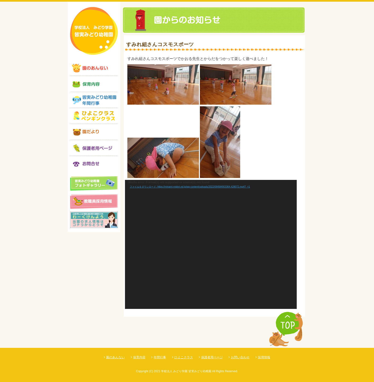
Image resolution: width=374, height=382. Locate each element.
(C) (151, 371)
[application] (211, 244)
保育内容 (139, 357)
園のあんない (115, 357)
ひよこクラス (183, 357)
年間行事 (160, 357)
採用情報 (264, 357)
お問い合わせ (240, 357)
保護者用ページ (212, 357)
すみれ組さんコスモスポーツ (160, 44)
